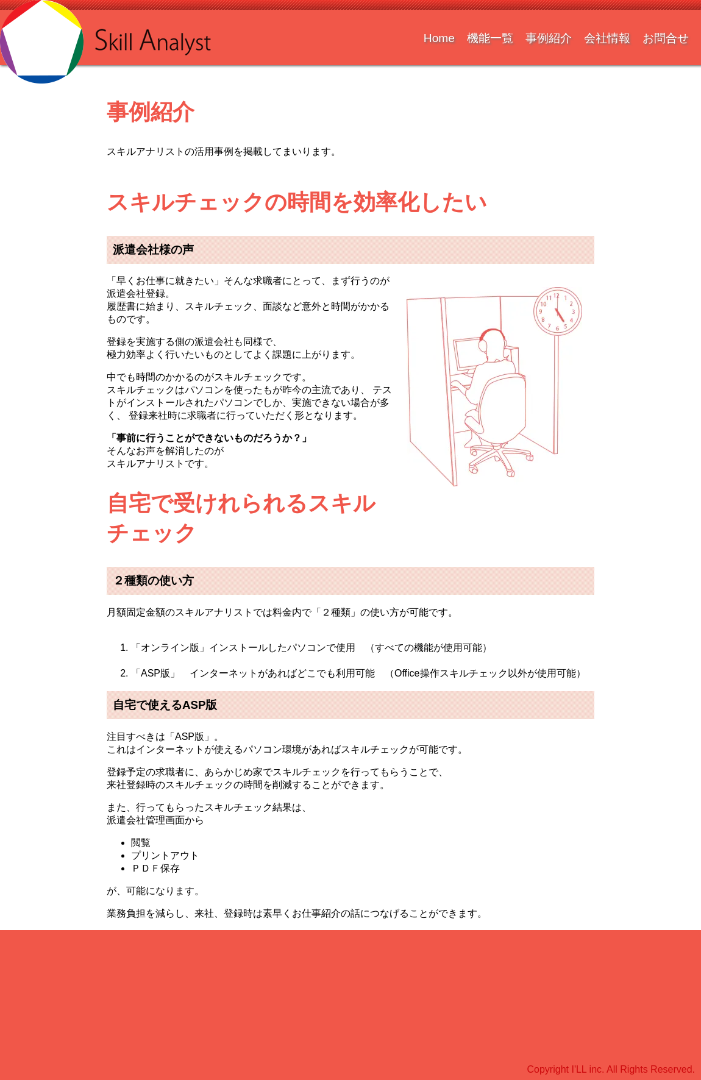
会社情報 (607, 38)
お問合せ (665, 38)
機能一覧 (490, 38)
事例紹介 (548, 38)
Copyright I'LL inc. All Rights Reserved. (611, 1069)
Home (439, 38)
